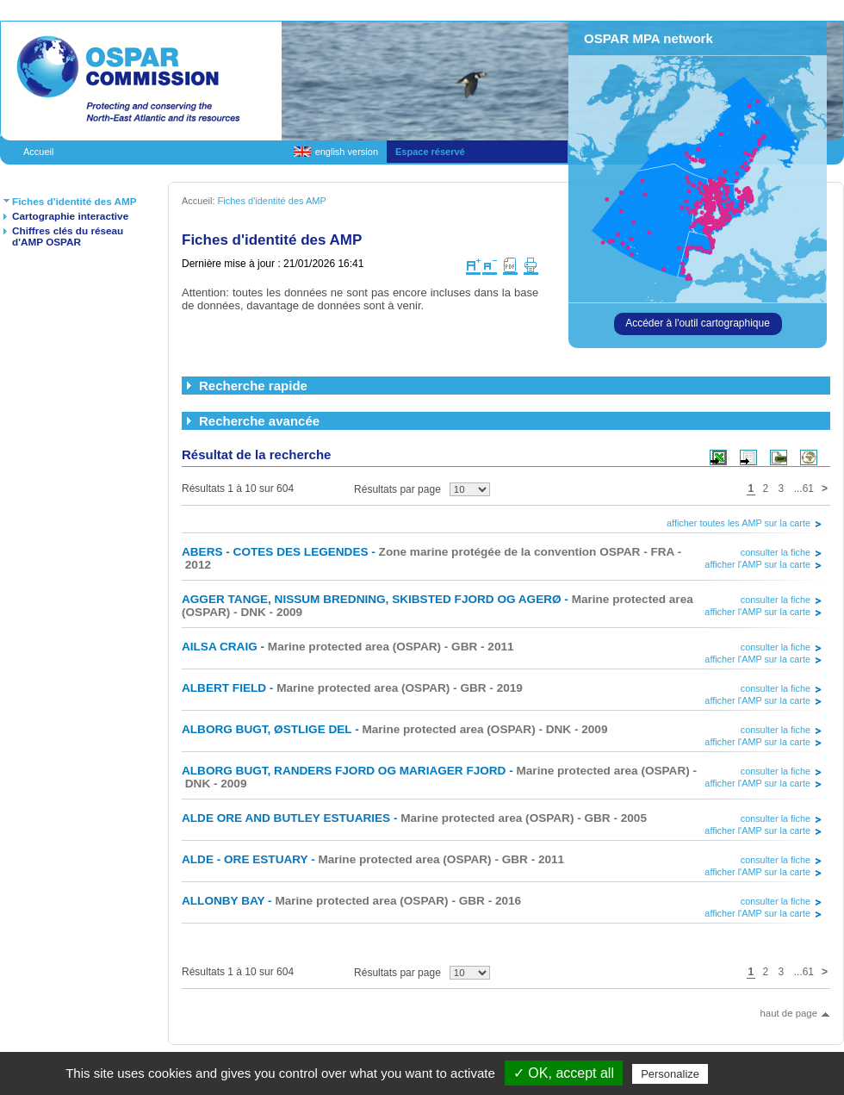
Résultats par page (397, 489)
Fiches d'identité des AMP (74, 201)
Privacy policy (754, 1073)
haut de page (788, 1013)
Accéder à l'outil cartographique (697, 323)
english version (346, 151)
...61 (804, 488)
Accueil (38, 151)
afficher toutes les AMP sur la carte (738, 523)
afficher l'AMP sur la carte (757, 564)
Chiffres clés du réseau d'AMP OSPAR (67, 236)
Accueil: (200, 201)
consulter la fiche (775, 552)
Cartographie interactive (70, 215)
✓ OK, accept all (563, 1073)
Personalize (670, 1073)
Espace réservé (430, 151)
